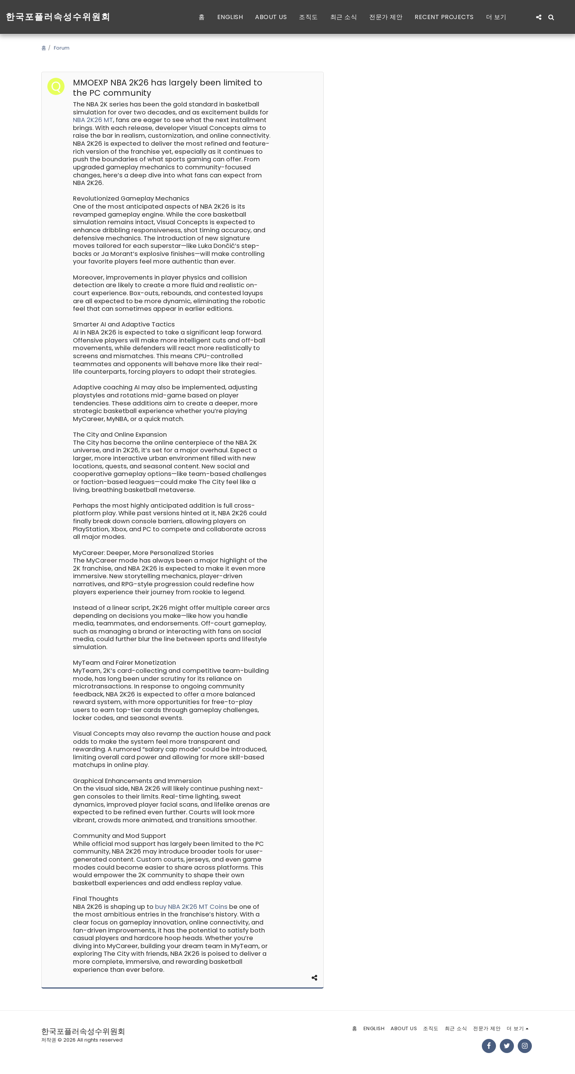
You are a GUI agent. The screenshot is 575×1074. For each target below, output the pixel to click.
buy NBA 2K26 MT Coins (191, 906)
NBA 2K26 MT (93, 120)
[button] (538, 17)
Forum (61, 47)
